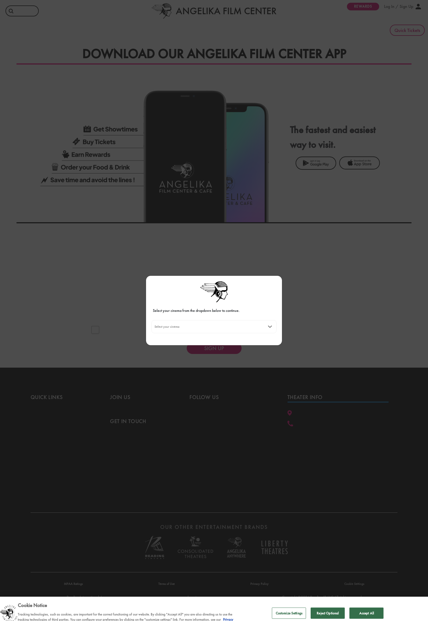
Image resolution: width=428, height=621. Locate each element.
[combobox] (154, 326)
